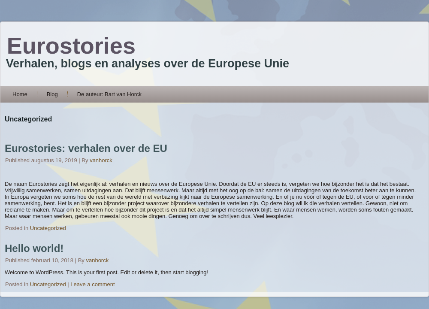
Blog (52, 94)
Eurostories (71, 45)
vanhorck (101, 160)
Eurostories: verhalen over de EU (86, 148)
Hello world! (34, 248)
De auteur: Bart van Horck (109, 94)
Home (19, 94)
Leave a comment (92, 284)
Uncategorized (48, 228)
